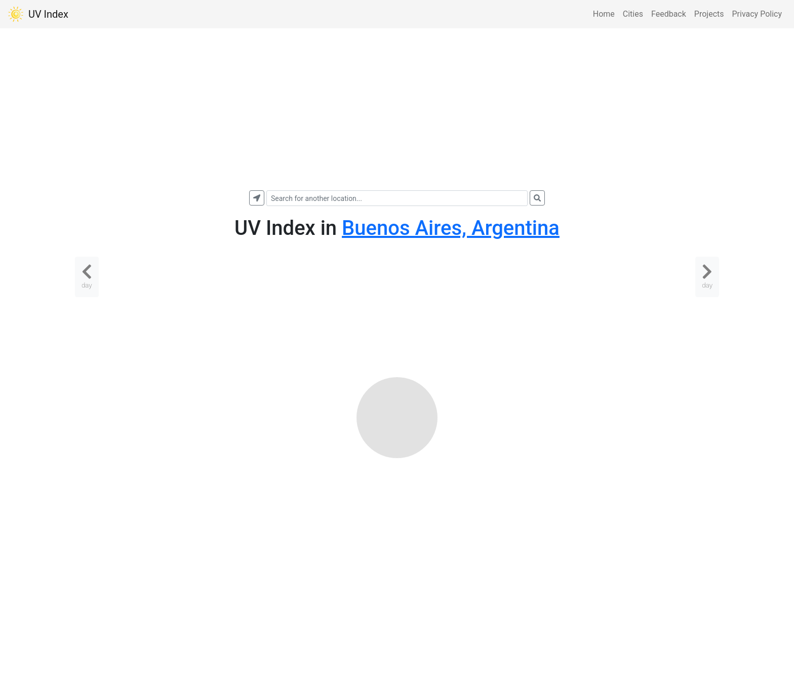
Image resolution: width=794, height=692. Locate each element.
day (87, 276)
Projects (709, 14)
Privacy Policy (757, 14)
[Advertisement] (397, 109)
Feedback (668, 14)
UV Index (38, 14)
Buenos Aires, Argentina (451, 228)
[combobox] (397, 198)
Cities (633, 14)
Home (604, 14)
